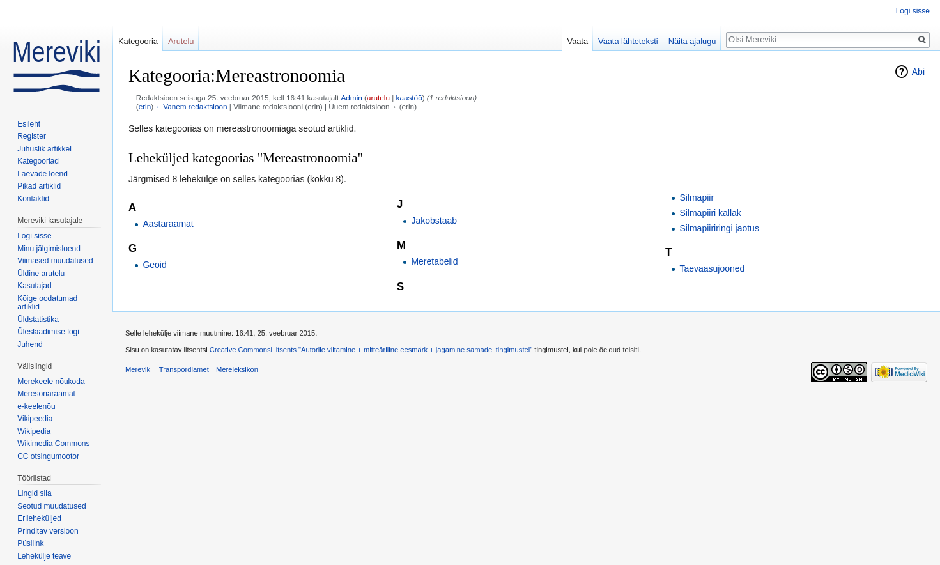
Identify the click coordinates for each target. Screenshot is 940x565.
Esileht (28, 124)
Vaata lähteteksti (628, 41)
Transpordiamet (184, 369)
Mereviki (138, 369)
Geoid (154, 264)
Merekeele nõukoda (50, 381)
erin (145, 106)
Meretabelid (434, 261)
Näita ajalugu (692, 41)
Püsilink (30, 543)
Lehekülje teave (44, 556)
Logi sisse (913, 10)
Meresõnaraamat (46, 393)
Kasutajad (34, 285)
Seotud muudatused (51, 506)
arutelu (378, 97)
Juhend (29, 344)
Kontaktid (33, 198)
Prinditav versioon (47, 531)
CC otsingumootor (48, 456)
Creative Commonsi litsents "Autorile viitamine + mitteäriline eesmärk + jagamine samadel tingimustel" (371, 349)
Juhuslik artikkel (44, 148)
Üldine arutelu (41, 273)
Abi (918, 71)
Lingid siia (34, 493)
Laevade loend (42, 173)
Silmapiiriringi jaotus (719, 228)
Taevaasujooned (711, 268)
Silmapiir (696, 197)
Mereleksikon (237, 369)
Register (31, 136)
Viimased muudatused (55, 260)
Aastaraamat (168, 224)
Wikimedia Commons (53, 443)
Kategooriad (38, 161)
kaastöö (409, 97)
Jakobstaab (434, 220)
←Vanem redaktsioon (191, 106)
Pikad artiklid (39, 186)
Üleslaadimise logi (48, 331)
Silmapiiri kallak (710, 213)
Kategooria (138, 41)
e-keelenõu (36, 406)
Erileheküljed (39, 518)
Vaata (578, 41)
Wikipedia (33, 431)
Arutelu (181, 41)
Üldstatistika (38, 319)
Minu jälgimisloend (49, 248)
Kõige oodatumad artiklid (47, 303)
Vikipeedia (34, 418)
